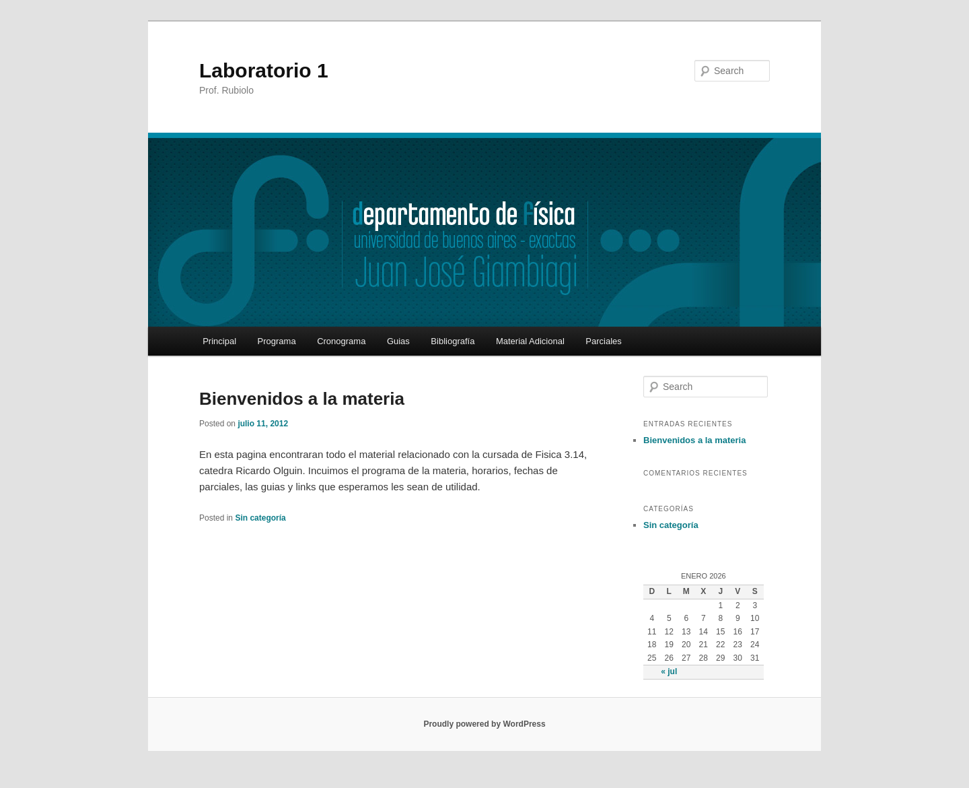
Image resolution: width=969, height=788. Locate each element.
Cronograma (341, 341)
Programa (277, 341)
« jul (669, 671)
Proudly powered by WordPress (484, 724)
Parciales (603, 341)
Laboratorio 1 (263, 70)
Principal (219, 341)
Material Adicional (530, 341)
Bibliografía (452, 341)
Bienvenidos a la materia (301, 399)
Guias (398, 341)
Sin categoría (260, 518)
